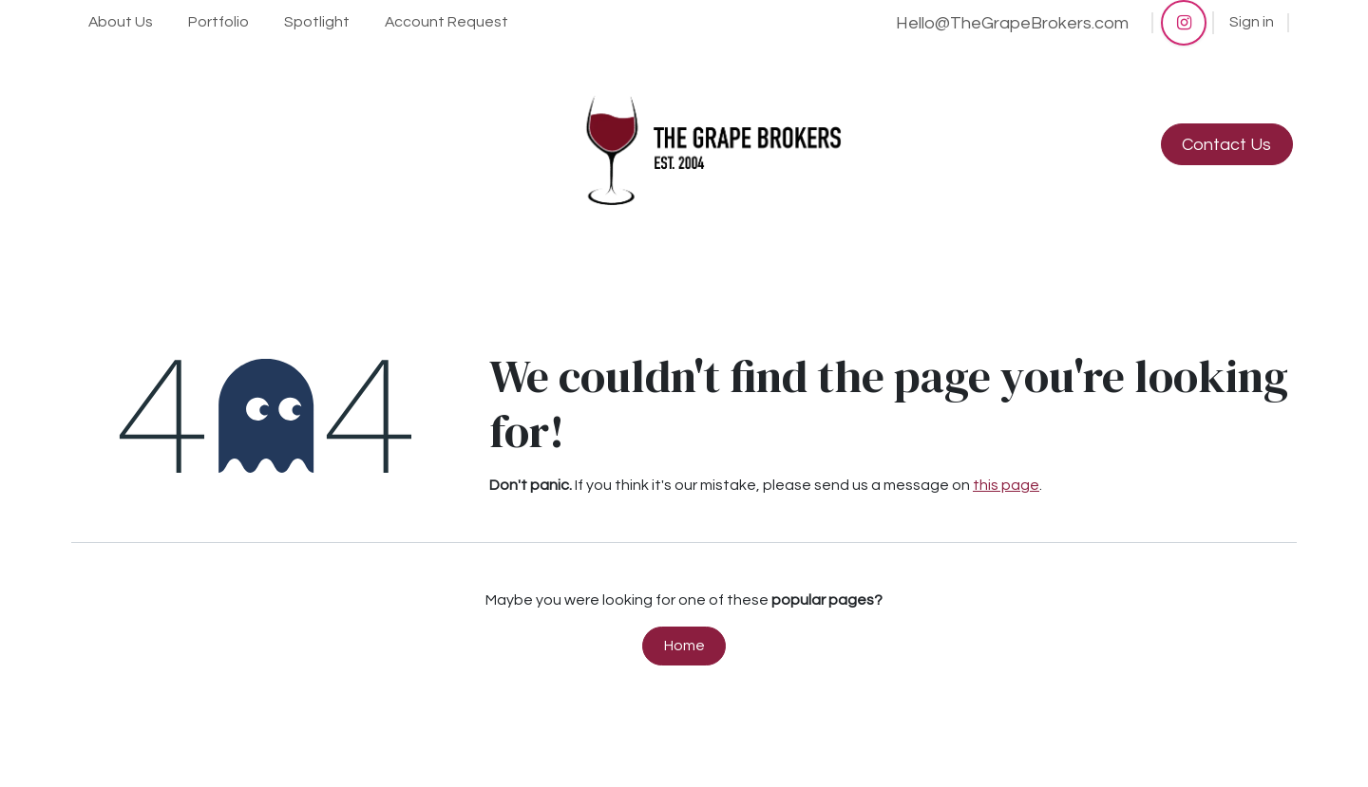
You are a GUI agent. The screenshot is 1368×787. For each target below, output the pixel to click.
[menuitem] (121, 23)
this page (1006, 485)
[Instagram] (1183, 23)
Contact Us (1226, 145)
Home (684, 645)
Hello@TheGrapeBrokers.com (1012, 23)
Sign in (1251, 21)
